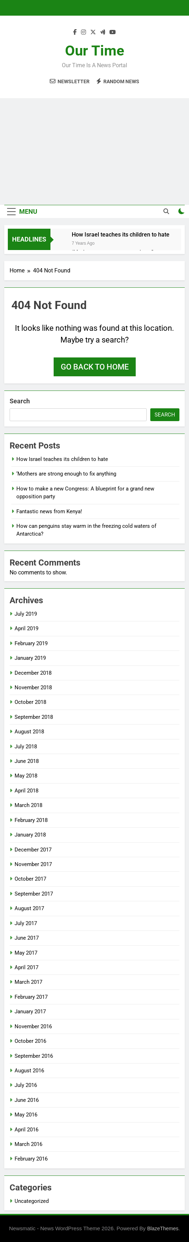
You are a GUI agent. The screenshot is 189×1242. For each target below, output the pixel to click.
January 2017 (30, 1011)
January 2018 (30, 835)
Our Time (94, 50)
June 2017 (27, 938)
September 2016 (34, 1056)
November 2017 (33, 864)
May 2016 (26, 1114)
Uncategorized (32, 1201)
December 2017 (33, 849)
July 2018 (26, 746)
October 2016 (30, 1041)
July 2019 (26, 614)
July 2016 (26, 1085)
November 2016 (33, 1026)
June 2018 (27, 761)
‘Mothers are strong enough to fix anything (66, 474)
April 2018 (26, 790)
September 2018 (34, 717)
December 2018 (33, 673)
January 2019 (30, 658)
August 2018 (29, 731)
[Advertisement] (94, 151)
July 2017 (26, 923)
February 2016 (31, 1159)
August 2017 (29, 908)
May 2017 (26, 953)
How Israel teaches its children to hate (120, 234)
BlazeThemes (162, 1228)
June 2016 (27, 1100)
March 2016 (28, 1144)
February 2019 (31, 643)
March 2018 (28, 805)
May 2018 (26, 776)
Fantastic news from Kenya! (49, 511)
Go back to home (95, 366)
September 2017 (34, 894)
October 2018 (30, 702)
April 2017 (26, 967)
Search (20, 401)
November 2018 (33, 687)
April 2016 (26, 1129)
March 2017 (28, 982)
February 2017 (31, 997)
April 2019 (26, 628)
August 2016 (29, 1070)
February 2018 (31, 820)
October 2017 (30, 879)
